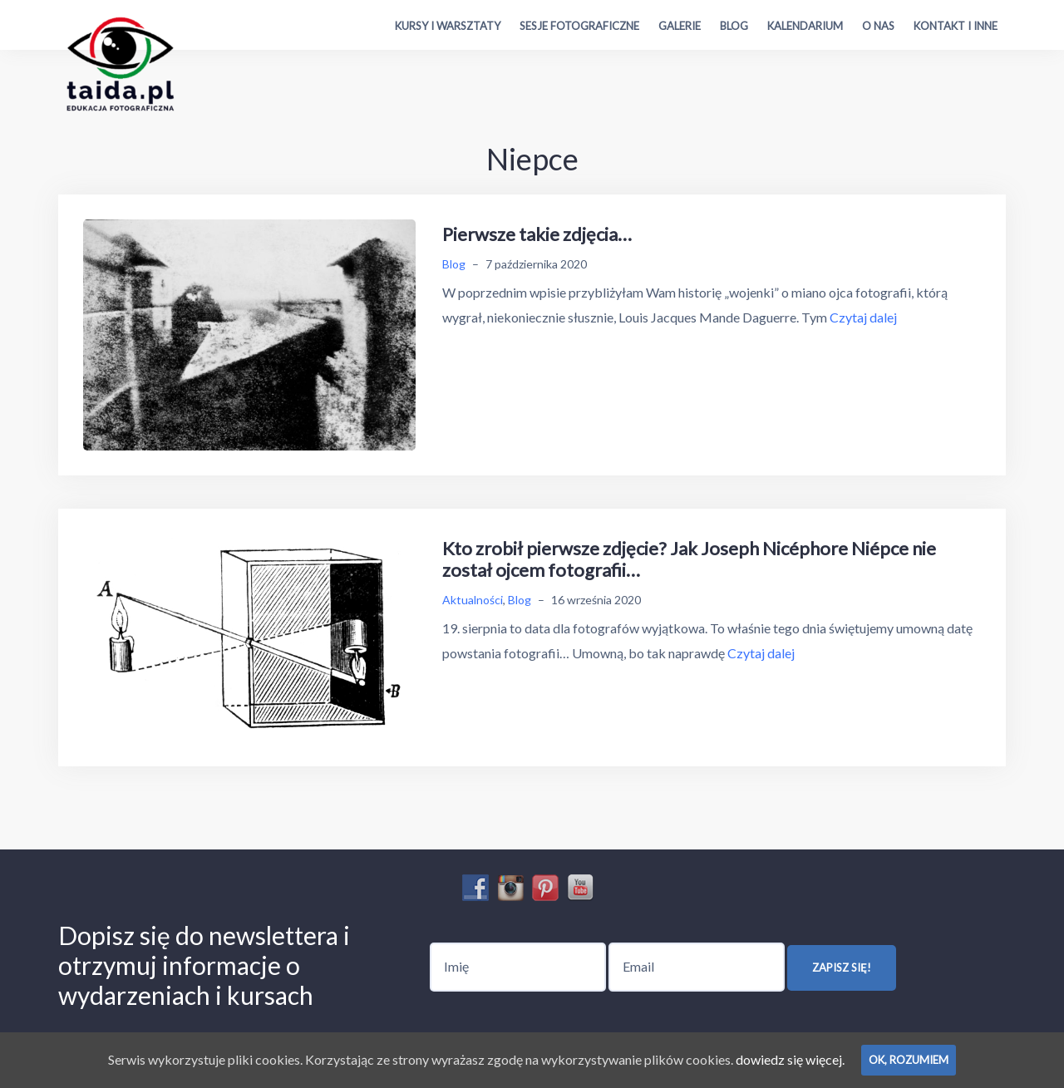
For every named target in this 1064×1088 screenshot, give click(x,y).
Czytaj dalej (863, 317)
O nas (878, 25)
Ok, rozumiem (908, 1059)
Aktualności (472, 600)
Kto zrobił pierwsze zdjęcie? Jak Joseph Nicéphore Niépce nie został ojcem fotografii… (689, 559)
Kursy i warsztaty (447, 25)
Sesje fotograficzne (579, 25)
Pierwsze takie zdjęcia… (537, 234)
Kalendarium (805, 25)
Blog (734, 25)
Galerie (679, 25)
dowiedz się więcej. (790, 1059)
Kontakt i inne (956, 25)
